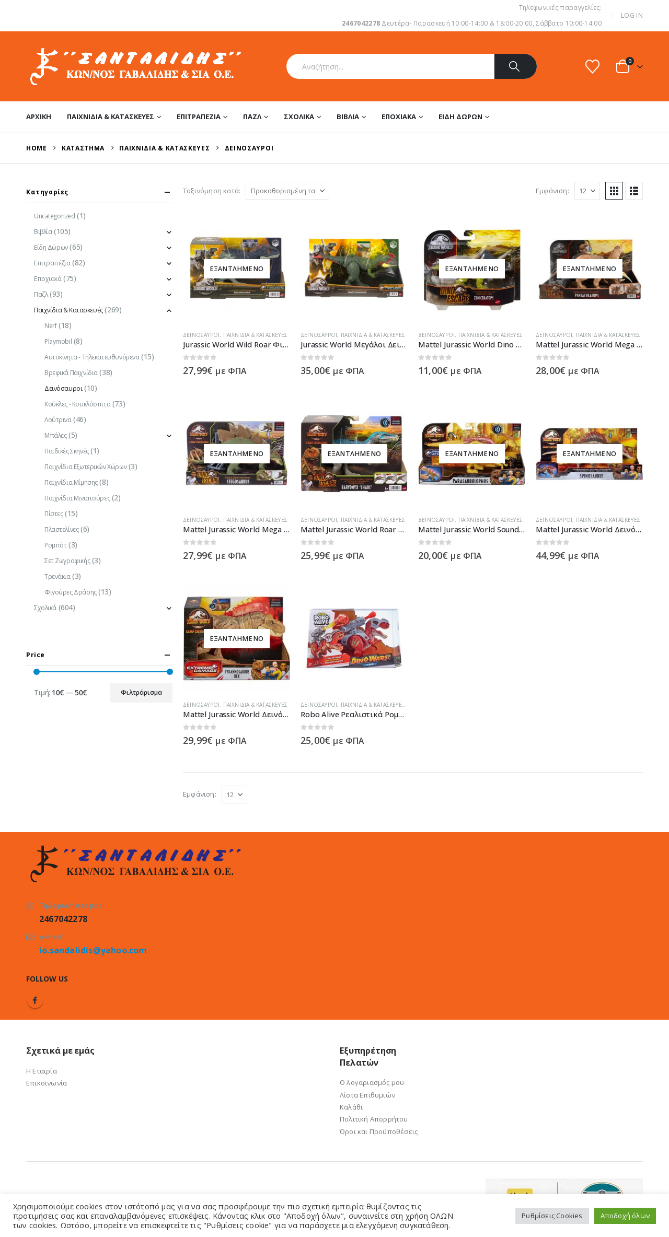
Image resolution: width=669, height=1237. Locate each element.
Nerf (50, 325)
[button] (614, 191)
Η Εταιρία (41, 1071)
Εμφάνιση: (552, 190)
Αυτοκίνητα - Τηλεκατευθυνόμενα (91, 357)
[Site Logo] (134, 66)
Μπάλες (55, 435)
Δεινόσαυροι (201, 335)
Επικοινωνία (46, 1083)
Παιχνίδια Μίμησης (71, 482)
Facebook (35, 1000)
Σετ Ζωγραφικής (67, 560)
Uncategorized (54, 216)
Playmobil (58, 341)
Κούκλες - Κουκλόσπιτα (77, 404)
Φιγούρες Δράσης (70, 592)
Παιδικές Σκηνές (66, 451)
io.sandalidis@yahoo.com (93, 950)
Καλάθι (351, 1107)
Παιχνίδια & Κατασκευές (110, 116)
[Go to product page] (236, 268)
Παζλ (252, 116)
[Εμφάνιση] (587, 191)
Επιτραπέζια (199, 116)
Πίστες (53, 513)
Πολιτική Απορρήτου (374, 1119)
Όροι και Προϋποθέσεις (379, 1131)
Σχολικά (299, 116)
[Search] (515, 66)
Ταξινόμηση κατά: (211, 190)
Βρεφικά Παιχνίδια (71, 372)
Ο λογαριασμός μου (372, 1082)
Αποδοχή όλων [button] (625, 1215)
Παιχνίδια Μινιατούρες (77, 498)
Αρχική (38, 116)
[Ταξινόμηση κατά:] (287, 191)
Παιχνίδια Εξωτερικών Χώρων (85, 466)
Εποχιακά (399, 116)
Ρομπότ (55, 545)
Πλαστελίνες (61, 529)
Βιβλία (348, 116)
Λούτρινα (58, 419)
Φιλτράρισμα (141, 692)
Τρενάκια (57, 576)
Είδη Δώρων (460, 116)
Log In (632, 15)
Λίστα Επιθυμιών (367, 1095)
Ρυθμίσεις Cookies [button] (552, 1215)
